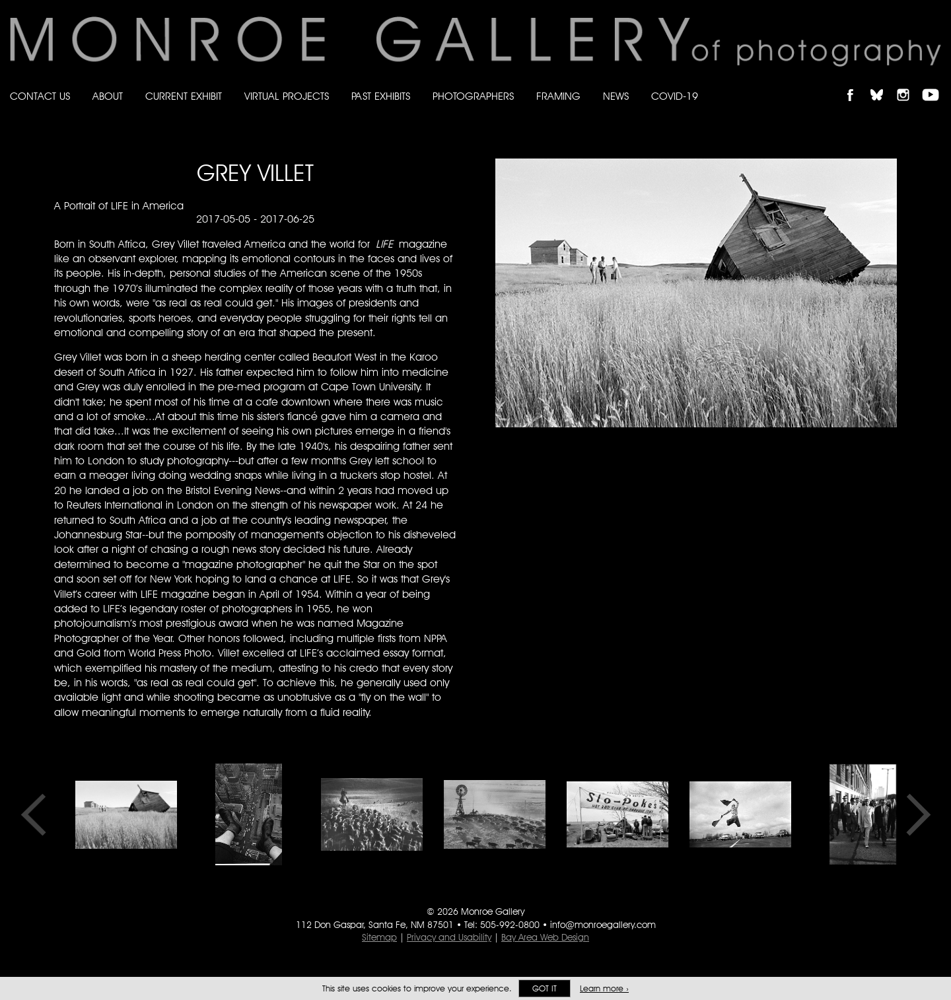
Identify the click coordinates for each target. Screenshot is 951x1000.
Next (914, 814)
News (616, 96)
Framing (558, 96)
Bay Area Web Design (545, 937)
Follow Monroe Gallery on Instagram (909, 83)
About (107, 96)
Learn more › (604, 988)
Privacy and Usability (449, 937)
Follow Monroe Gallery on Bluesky (883, 83)
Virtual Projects (286, 96)
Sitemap (379, 937)
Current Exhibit (183, 96)
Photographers (473, 96)
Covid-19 (674, 96)
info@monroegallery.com (603, 924)
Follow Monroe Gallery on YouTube (935, 83)
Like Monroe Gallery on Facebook (856, 83)
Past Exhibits (380, 96)
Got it (544, 988)
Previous (37, 814)
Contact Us (40, 96)
